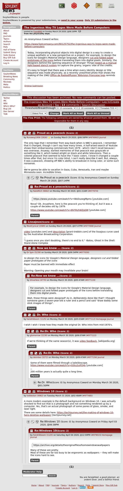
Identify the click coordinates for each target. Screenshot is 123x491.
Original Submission (34, 86)
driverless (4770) (38, 280)
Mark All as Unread (98, 113)
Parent (35, 215)
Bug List (7, 109)
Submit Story (9, 52)
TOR (5, 114)
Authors (7, 41)
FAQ (5, 33)
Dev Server (8, 111)
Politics (6, 87)
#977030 (83, 252)
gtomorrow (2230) (38, 335)
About (6, 31)
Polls (5, 47)
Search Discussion (93, 104)
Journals (7, 36)
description (59, 231)
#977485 (87, 396)
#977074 (92, 191)
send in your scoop (72, 20)
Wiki (5, 103)
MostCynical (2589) (36, 226)
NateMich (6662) (41, 191)
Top (57, 104)
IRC (5, 101)
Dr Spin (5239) (34, 252)
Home (34, 485)
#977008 (88, 226)
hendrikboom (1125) (36, 319)
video (27, 231)
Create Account (10, 60)
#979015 (96, 435)
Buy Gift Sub (9, 58)
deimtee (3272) (40, 357)
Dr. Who (42, 314)
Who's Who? (9, 106)
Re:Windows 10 (50, 421)
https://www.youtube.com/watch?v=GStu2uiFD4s (58, 365)
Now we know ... (49, 248)
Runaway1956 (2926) (37, 137)
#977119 (90, 280)
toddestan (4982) (35, 396)
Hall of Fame (9, 50)
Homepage (101, 319)
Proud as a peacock (51, 132)
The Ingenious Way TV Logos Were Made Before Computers (67, 27)
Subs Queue (9, 55)
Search (6, 44)
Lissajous (34, 221)
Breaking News (10, 76)
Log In (6, 63)
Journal (102, 137)
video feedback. (88, 341)
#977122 (91, 335)
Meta (5, 84)
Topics (6, 39)
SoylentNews (11, 8)
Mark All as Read (73, 113)
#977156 (91, 357)
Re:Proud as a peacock (54, 177)
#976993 (93, 137)
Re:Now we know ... (45, 275)
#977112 (90, 319)
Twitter (6, 98)
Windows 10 (45, 391)
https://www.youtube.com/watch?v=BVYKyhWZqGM (59, 210)
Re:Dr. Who (48, 331)
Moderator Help (32, 472)
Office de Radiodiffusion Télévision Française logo (77, 75)
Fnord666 (37, 32)
